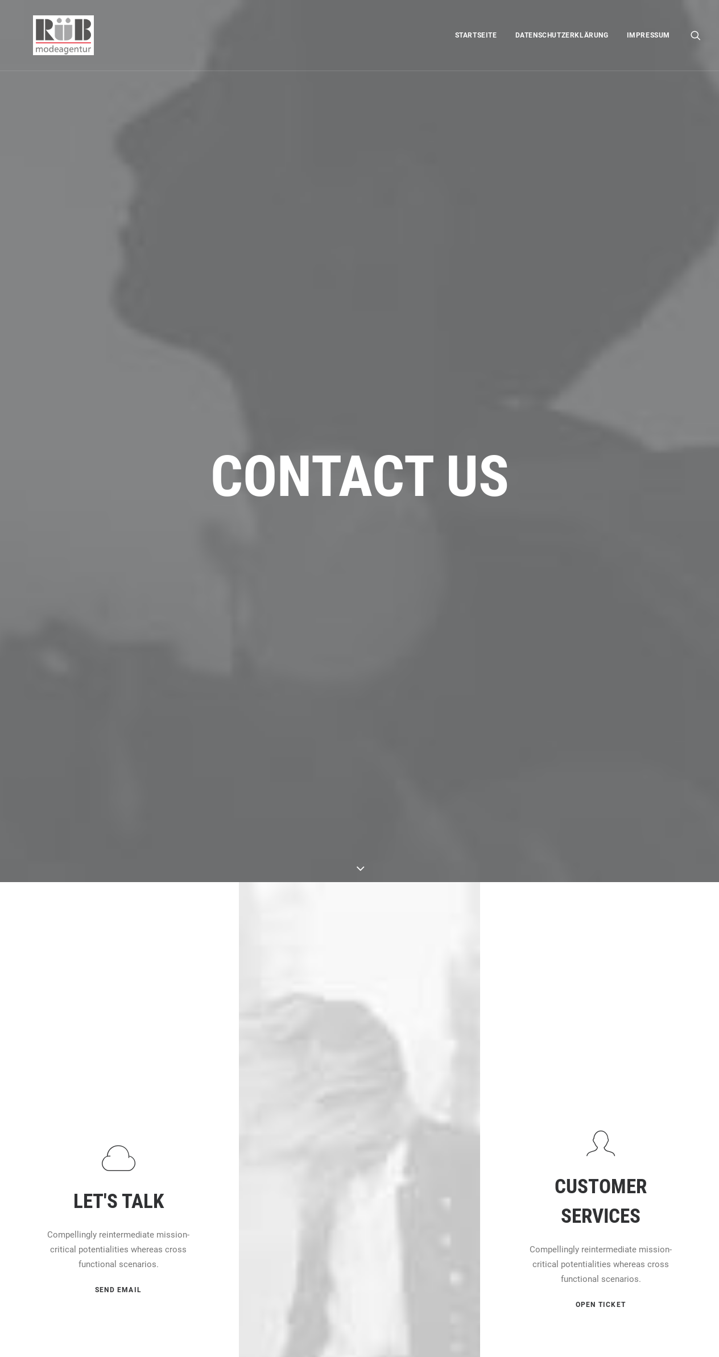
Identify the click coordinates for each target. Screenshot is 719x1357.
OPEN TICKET (601, 965)
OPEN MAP (359, 1163)
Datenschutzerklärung (562, 35)
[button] (696, 35)
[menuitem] (476, 35)
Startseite (476, 35)
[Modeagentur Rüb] (48, 35)
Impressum (648, 35)
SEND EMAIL (118, 951)
